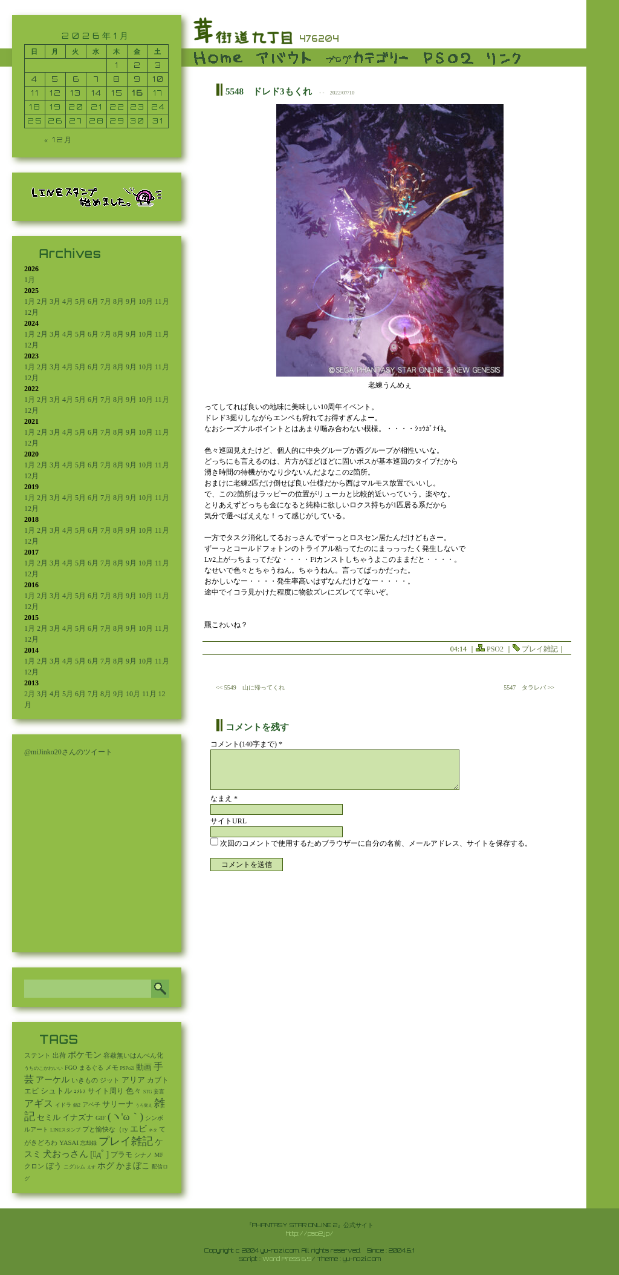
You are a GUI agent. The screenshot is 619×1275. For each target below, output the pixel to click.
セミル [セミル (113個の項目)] (48, 1117)
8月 (118, 301)
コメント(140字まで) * (246, 744)
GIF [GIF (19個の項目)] (101, 1118)
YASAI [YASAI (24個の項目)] (69, 1142)
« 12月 (58, 139)
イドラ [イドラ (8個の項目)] (63, 1105)
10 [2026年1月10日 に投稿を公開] (158, 79)
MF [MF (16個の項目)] (158, 1154)
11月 (162, 301)
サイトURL (228, 821)
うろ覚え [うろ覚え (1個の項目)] (143, 1105)
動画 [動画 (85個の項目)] (144, 1067)
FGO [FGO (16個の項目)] (71, 1067)
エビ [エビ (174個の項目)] (138, 1128)
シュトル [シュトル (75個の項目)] (56, 1091)
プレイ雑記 (540, 649)
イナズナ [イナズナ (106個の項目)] (78, 1117)
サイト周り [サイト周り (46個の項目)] (106, 1091)
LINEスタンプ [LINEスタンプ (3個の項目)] (65, 1130)
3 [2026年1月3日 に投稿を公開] (158, 65)
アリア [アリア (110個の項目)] (133, 1079)
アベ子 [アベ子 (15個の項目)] (91, 1104)
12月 (31, 312)
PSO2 (495, 649)
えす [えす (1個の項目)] (91, 1167)
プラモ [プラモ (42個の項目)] (121, 1155)
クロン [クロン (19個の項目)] (34, 1166)
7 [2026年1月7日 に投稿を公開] (97, 79)
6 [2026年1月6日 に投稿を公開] (76, 79)
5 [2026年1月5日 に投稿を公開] (55, 79)
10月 (145, 301)
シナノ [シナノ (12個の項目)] (143, 1154)
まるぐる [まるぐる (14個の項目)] (91, 1067)
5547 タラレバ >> (529, 687)
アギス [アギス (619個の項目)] (38, 1103)
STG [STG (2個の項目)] (147, 1092)
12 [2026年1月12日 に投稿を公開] (56, 92)
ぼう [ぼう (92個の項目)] (54, 1166)
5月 (80, 301)
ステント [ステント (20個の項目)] (37, 1055)
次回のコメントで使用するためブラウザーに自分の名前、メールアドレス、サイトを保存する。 (376, 843)
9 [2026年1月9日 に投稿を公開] (137, 79)
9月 (131, 301)
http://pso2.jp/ (310, 1233)
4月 (67, 301)
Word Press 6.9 (286, 1258)
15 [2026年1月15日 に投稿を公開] (117, 92)
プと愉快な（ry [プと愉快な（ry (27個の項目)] (105, 1129)
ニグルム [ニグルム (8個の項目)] (74, 1167)
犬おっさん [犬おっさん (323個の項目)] (65, 1154)
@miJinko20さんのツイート (68, 752)
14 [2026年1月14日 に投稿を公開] (96, 92)
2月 (42, 301)
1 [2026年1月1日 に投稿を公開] (117, 65)
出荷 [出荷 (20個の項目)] (59, 1055)
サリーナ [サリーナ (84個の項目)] (118, 1104)
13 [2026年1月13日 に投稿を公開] (76, 92)
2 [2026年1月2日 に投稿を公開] (137, 65)
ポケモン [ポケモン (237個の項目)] (85, 1054)
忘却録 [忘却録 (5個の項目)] (88, 1143)
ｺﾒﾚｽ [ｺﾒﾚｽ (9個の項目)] (80, 1092)
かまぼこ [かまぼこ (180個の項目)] (133, 1165)
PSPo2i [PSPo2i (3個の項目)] (127, 1068)
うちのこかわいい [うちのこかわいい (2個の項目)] (43, 1068)
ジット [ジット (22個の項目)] (110, 1080)
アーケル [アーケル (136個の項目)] (53, 1079)
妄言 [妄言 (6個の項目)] (159, 1092)
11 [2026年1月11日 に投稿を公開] (35, 92)
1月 (29, 279)
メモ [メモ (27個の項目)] (111, 1067)
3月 (55, 301)
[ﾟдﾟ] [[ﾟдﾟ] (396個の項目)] (99, 1154)
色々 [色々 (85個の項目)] (133, 1091)
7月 (105, 301)
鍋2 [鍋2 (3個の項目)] (76, 1105)
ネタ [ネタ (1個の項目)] (153, 1130)
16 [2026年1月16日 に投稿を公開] (137, 92)
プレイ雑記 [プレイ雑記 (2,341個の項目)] (126, 1141)
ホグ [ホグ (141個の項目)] (105, 1165)
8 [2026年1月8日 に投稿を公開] (117, 79)
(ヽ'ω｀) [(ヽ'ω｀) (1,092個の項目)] (125, 1116)
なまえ (224, 798)
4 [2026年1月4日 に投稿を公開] (34, 79)
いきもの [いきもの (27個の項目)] (84, 1080)
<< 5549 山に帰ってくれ (250, 687)
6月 (93, 301)
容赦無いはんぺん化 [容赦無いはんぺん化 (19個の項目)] (133, 1055)
